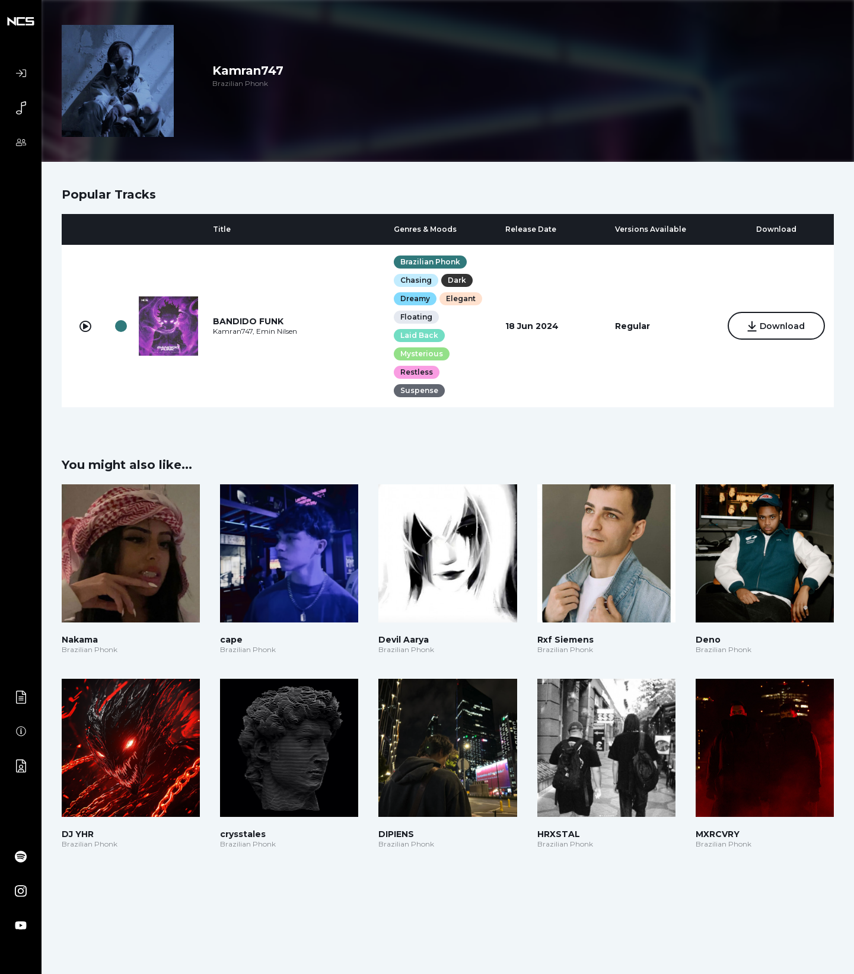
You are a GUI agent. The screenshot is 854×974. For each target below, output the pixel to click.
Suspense (419, 390)
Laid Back (419, 335)
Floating (416, 316)
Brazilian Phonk (430, 261)
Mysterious (421, 353)
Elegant (461, 298)
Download (776, 327)
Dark (457, 280)
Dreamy (415, 298)
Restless (416, 372)
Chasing (416, 280)
